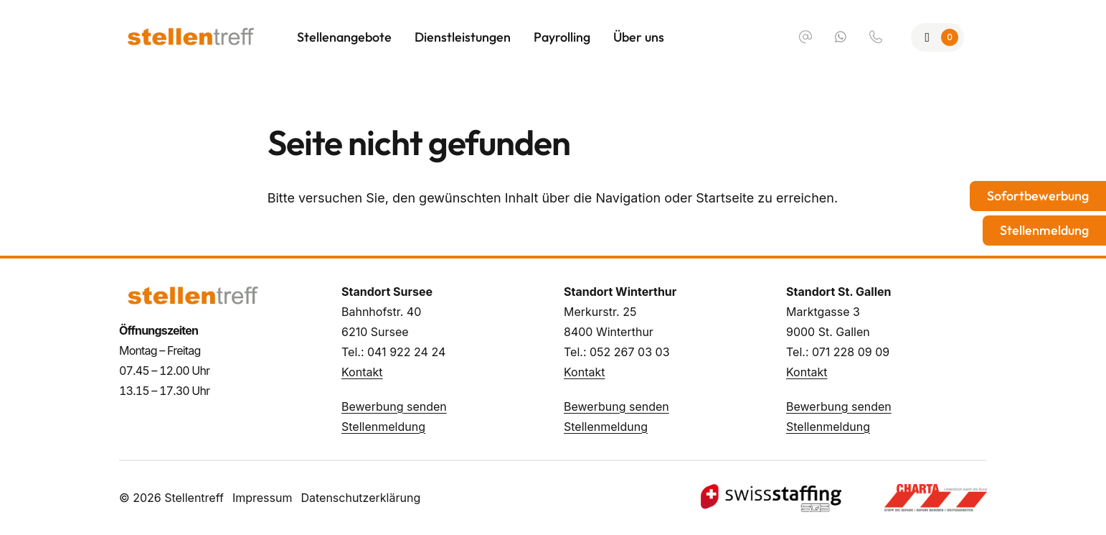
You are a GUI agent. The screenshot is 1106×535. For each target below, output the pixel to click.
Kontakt (361, 372)
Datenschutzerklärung (360, 497)
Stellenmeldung (383, 426)
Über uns (638, 37)
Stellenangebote (344, 37)
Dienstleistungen (463, 37)
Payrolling (562, 37)
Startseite (725, 197)
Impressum (262, 497)
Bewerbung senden (394, 406)
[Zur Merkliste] (938, 37)
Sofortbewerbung (1038, 195)
